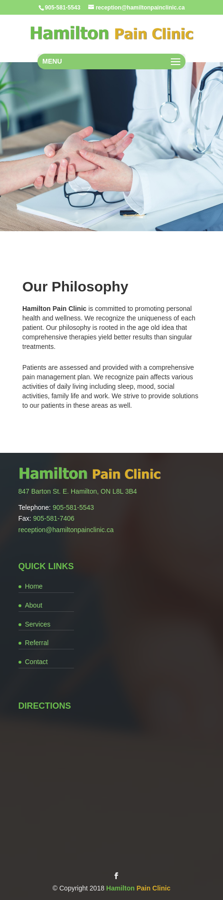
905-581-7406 (53, 518)
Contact (36, 662)
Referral (37, 643)
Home (34, 586)
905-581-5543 (73, 507)
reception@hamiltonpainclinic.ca (66, 530)
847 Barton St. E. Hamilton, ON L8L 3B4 (78, 491)
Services (38, 624)
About (34, 605)
